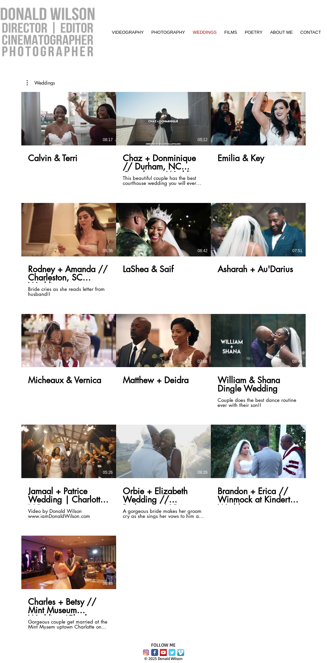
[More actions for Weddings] (41, 83)
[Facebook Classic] (154, 652)
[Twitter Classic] (172, 652)
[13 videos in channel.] (163, 361)
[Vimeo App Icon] (180, 652)
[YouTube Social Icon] (163, 652)
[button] (41, 83)
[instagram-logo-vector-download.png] (145, 652)
